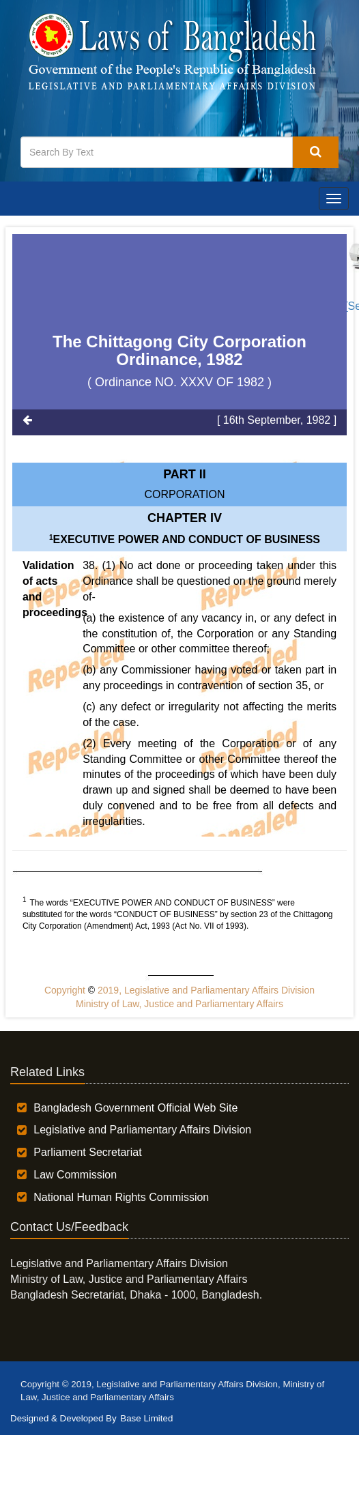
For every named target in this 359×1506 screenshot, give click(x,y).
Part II (184, 474)
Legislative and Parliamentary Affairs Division (142, 1129)
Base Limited (146, 1418)
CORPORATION (185, 494)
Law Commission (75, 1175)
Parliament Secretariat (87, 1152)
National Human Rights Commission (121, 1197)
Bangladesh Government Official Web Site (135, 1108)
